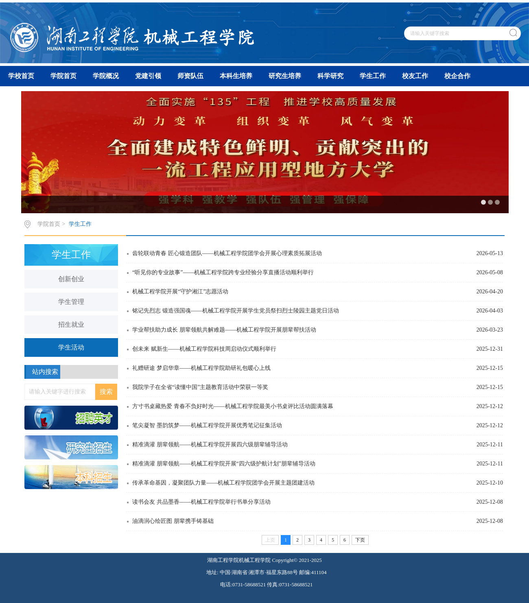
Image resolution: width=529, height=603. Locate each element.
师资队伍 (190, 75)
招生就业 (71, 324)
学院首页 (63, 75)
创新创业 (71, 278)
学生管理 (71, 301)
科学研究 (330, 75)
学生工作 (373, 75)
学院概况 (106, 75)
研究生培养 (285, 75)
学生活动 (71, 347)
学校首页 (21, 75)
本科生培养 (236, 75)
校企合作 (457, 75)
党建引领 (148, 75)
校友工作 (415, 75)
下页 (360, 540)
